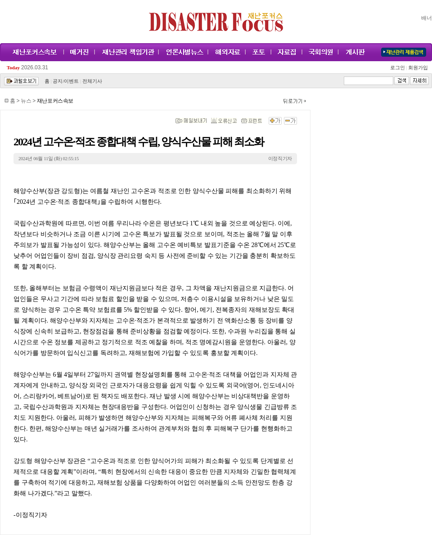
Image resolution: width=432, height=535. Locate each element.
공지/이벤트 (66, 81)
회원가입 (417, 67)
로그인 (398, 67)
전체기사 (92, 81)
